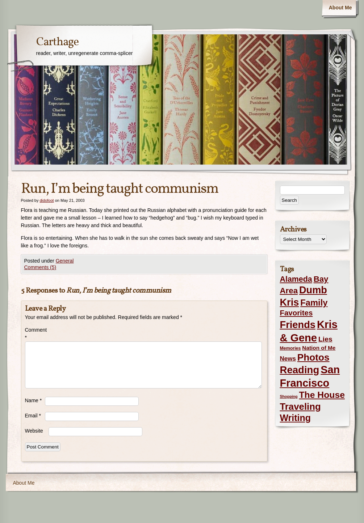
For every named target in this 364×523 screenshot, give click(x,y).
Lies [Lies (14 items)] (325, 339)
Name (33, 400)
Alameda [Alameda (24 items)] (296, 279)
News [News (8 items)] (288, 358)
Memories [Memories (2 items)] (290, 348)
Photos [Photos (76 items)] (313, 357)
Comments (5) (40, 267)
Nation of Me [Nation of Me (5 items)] (318, 348)
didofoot (46, 200)
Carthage (57, 42)
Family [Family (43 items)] (313, 302)
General (65, 261)
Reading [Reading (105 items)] (299, 369)
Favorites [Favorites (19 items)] (296, 313)
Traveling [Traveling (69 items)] (300, 406)
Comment (35, 333)
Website (34, 431)
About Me (340, 7)
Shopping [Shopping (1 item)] (289, 396)
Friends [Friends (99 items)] (297, 324)
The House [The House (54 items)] (322, 395)
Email (33, 415)
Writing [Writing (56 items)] (295, 418)
